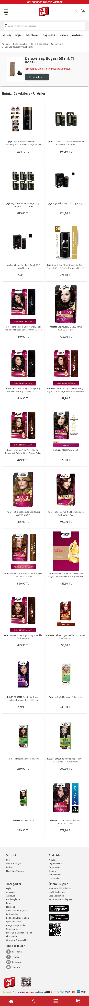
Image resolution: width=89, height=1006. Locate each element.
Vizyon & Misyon (14, 863)
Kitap (8, 903)
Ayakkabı (10, 892)
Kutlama (64, 35)
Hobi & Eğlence (13, 899)
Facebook (14, 952)
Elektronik (10, 906)
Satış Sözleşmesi (56, 895)
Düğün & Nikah (56, 863)
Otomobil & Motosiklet (17, 940)
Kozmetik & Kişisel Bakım (24, 44)
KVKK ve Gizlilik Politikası (60, 888)
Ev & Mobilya (12, 914)
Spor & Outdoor (14, 921)
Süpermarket (12, 929)
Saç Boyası (56, 44)
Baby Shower (32, 35)
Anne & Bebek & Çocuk (17, 910)
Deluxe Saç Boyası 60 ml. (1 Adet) (17, 47)
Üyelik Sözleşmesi (57, 892)
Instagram (14, 962)
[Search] (44, 26)
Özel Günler (77, 35)
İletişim (9, 867)
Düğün (18, 35)
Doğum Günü (49, 35)
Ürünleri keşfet (37, 77)
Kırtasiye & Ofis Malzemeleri (19, 932)
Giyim (8, 888)
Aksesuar (10, 895)
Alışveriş (7, 35)
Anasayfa (6, 44)
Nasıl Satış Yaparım (15, 871)
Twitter (12, 957)
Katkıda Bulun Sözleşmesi (61, 899)
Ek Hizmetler (12, 936)
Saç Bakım (43, 44)
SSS (8, 860)
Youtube (13, 967)
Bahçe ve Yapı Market (16, 925)
